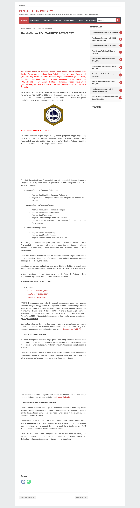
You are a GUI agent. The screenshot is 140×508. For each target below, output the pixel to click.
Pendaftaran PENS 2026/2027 (37, 291)
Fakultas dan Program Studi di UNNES (105, 33)
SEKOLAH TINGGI (69, 20)
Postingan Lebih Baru (27, 497)
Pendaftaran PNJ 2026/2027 (36, 297)
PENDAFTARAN (34, 20)
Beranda (22, 5)
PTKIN (79, 20)
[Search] (106, 20)
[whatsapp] (29, 482)
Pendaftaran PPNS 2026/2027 (37, 294)
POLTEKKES (46, 20)
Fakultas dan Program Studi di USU (104, 46)
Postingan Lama (81, 497)
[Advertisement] (53, 53)
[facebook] (23, 482)
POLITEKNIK (57, 20)
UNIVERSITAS (90, 20)
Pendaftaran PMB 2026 (36, 11)
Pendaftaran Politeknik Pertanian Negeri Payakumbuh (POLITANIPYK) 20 (52, 71)
